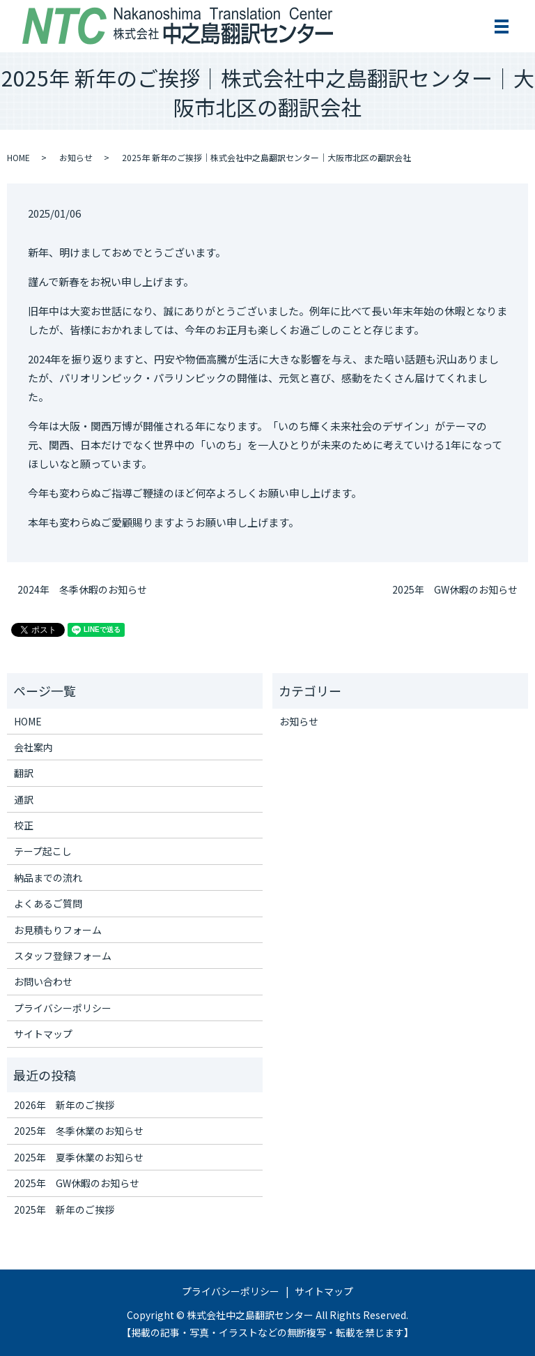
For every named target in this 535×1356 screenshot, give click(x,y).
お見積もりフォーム (58, 930)
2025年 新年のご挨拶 (64, 1209)
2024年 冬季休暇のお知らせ (82, 589)
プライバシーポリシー (62, 1008)
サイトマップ (43, 1034)
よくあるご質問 (48, 903)
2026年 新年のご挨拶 (64, 1105)
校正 (23, 825)
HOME (18, 157)
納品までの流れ (48, 877)
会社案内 (33, 747)
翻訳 (23, 773)
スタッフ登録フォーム (62, 956)
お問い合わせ (43, 981)
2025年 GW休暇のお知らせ (455, 589)
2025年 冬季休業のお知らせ (79, 1131)
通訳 (23, 799)
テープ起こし (43, 851)
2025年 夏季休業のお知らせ (79, 1157)
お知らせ (76, 157)
